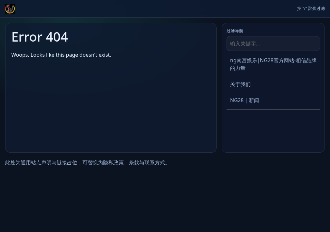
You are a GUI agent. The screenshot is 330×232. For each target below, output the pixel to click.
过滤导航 (235, 31)
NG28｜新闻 (244, 100)
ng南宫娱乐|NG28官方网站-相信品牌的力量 (273, 64)
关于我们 (240, 84)
